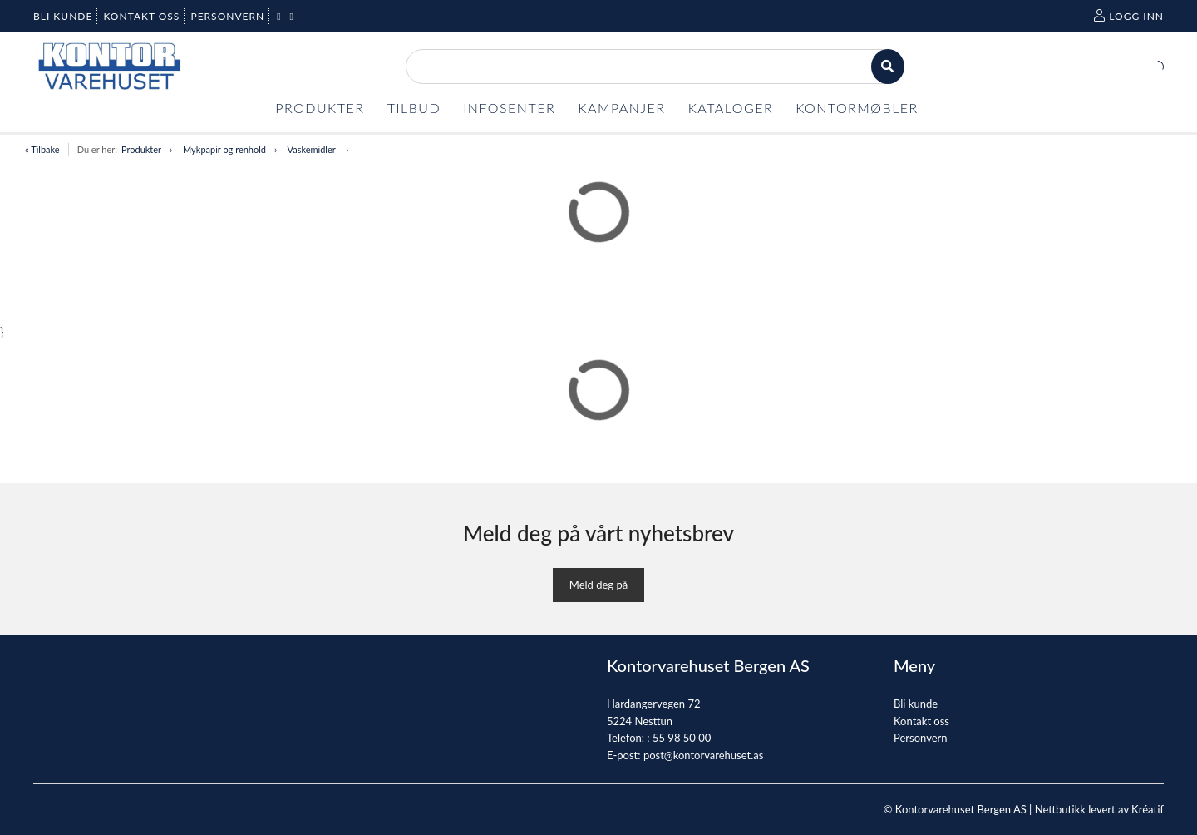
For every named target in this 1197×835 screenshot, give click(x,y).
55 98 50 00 (682, 737)
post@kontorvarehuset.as (703, 755)
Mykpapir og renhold (224, 149)
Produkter (141, 149)
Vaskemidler (313, 149)
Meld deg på (598, 584)
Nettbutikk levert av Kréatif (1099, 809)
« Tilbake (42, 149)
